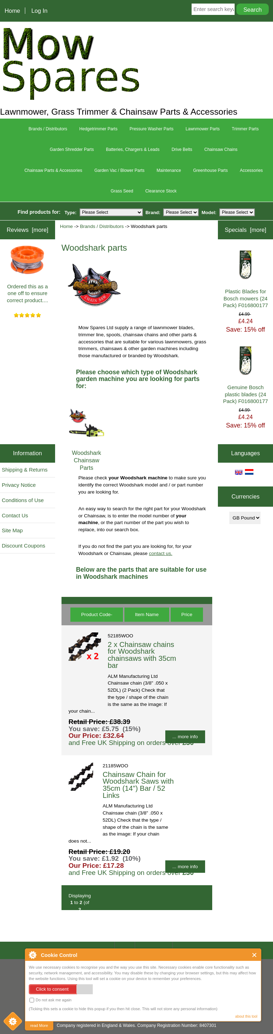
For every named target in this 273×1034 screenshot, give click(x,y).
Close (254, 955)
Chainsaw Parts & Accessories (53, 170)
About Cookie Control (32, 955)
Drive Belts (182, 149)
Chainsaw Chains (220, 149)
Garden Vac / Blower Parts (119, 170)
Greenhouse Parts (210, 170)
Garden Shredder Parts (72, 149)
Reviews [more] (27, 230)
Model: (209, 212)
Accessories (251, 170)
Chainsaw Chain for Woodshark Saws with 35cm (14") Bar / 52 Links (138, 785)
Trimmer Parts (245, 128)
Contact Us (15, 515)
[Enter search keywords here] (213, 9)
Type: (71, 212)
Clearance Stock (161, 191)
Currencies (245, 497)
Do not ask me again (50, 1000)
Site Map (12, 530)
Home (12, 10)
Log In (39, 10)
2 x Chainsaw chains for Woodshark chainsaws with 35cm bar (142, 655)
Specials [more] (245, 230)
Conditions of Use (23, 500)
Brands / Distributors (102, 226)
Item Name (147, 614)
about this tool (246, 1016)
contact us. (160, 553)
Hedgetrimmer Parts (98, 128)
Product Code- (96, 614)
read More (39, 1025)
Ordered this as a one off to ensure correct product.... (27, 275)
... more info (185, 736)
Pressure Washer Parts (151, 128)
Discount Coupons (23, 546)
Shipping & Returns (25, 470)
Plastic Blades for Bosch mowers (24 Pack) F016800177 (245, 279)
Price (186, 614)
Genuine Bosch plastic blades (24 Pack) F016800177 (245, 375)
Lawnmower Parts (203, 128)
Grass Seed (122, 191)
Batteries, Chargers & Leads (133, 149)
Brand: (152, 212)
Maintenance (169, 170)
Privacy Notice (19, 485)
